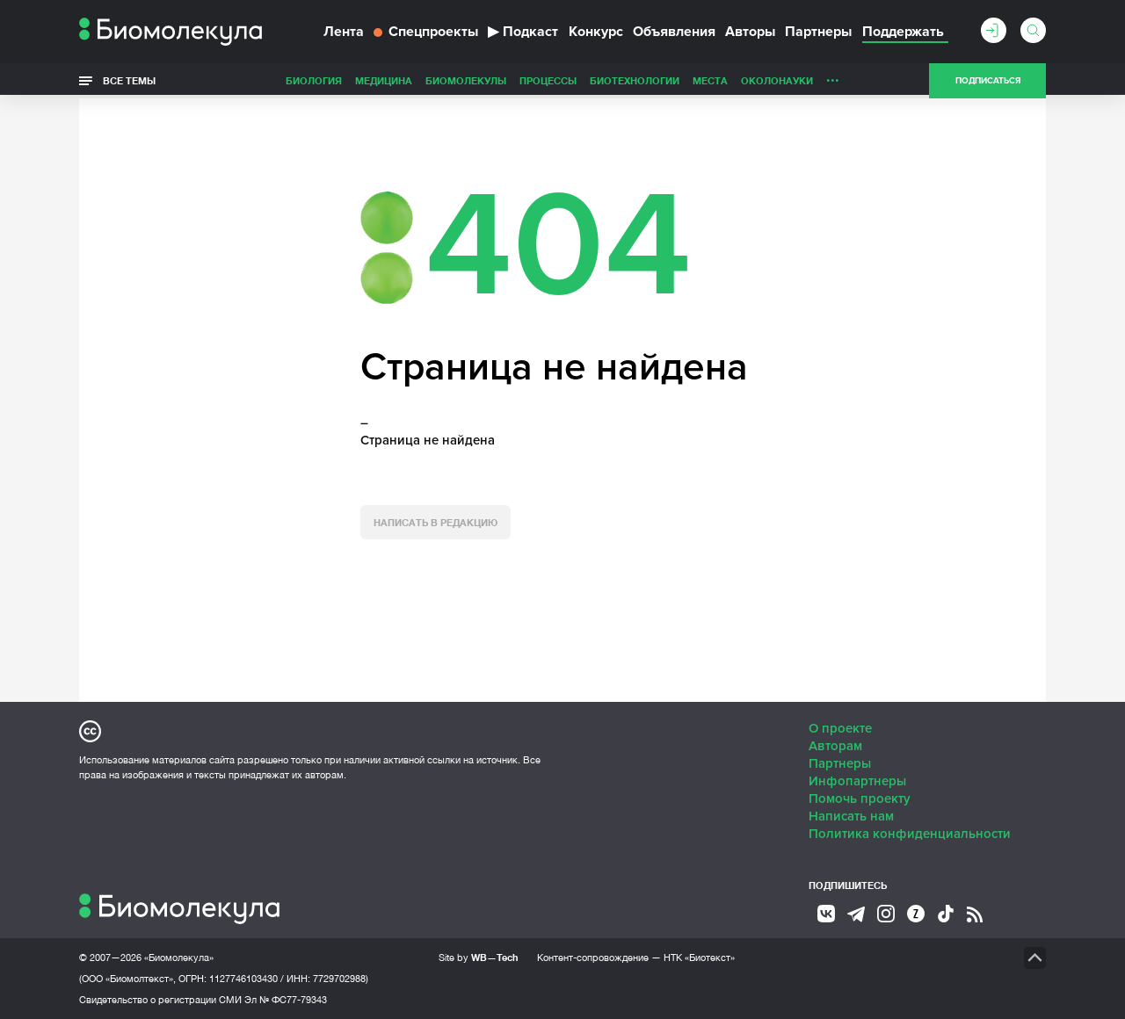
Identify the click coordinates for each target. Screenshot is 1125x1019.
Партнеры (818, 31)
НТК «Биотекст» (699, 957)
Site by (479, 957)
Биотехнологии (634, 80)
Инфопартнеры (857, 781)
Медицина (383, 80)
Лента (343, 31)
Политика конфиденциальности (910, 834)
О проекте (840, 728)
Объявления (674, 31)
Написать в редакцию (435, 522)
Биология (314, 80)
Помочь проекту (860, 798)
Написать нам (851, 816)
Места (710, 80)
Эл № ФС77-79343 (285, 999)
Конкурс (596, 31)
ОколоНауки (777, 80)
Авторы (750, 31)
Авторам (835, 746)
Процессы (548, 80)
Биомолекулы (465, 80)
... (832, 76)
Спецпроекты (426, 31)
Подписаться (987, 81)
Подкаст (523, 31)
